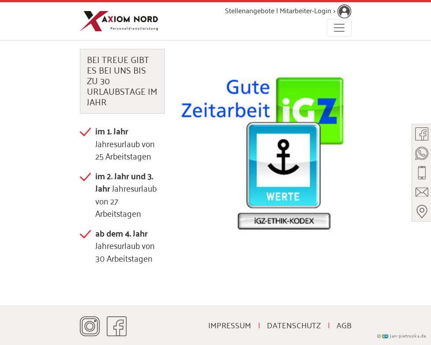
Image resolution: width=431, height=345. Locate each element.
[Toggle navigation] (339, 28)
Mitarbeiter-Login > (316, 10)
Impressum (229, 325)
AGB (344, 325)
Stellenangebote (249, 10)
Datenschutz (294, 325)
